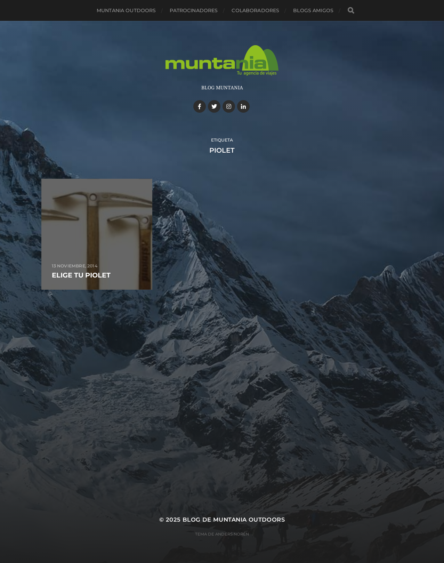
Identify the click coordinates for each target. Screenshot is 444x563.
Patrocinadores (194, 10)
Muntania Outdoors (126, 10)
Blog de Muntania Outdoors (234, 519)
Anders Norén (232, 534)
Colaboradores (255, 10)
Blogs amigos (313, 10)
